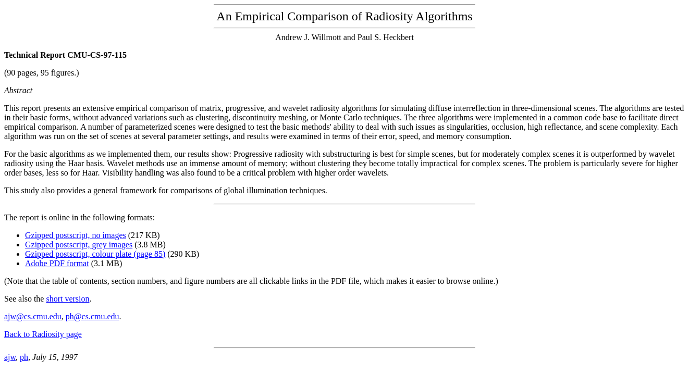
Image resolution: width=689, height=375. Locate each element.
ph (24, 357)
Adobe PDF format (57, 263)
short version (67, 298)
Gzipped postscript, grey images (78, 244)
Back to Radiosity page (43, 334)
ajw (10, 357)
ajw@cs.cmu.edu (32, 316)
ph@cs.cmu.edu (92, 316)
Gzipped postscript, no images (75, 235)
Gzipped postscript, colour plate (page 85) (95, 253)
